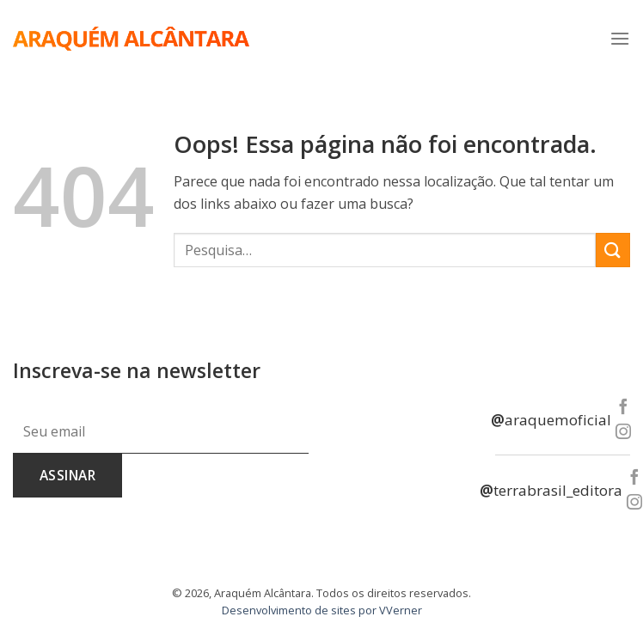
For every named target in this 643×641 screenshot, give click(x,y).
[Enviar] (613, 249)
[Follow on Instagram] (622, 433)
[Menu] (619, 38)
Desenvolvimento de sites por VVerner (322, 610)
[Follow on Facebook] (622, 408)
